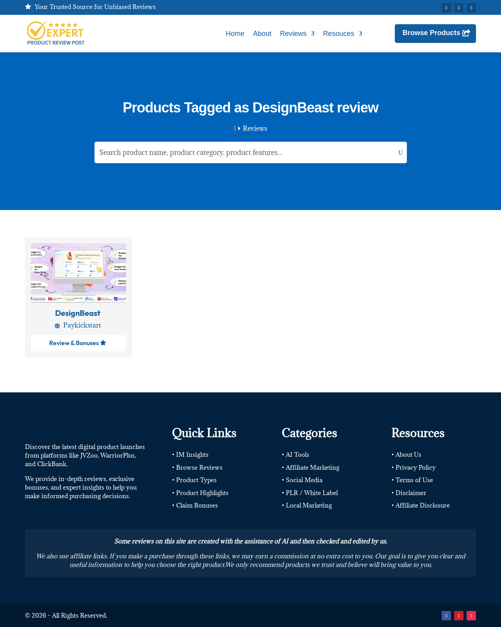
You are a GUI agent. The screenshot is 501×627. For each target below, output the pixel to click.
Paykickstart (82, 325)
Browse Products (431, 33)
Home (235, 33)
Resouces (338, 33)
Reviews (293, 33)
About (262, 33)
